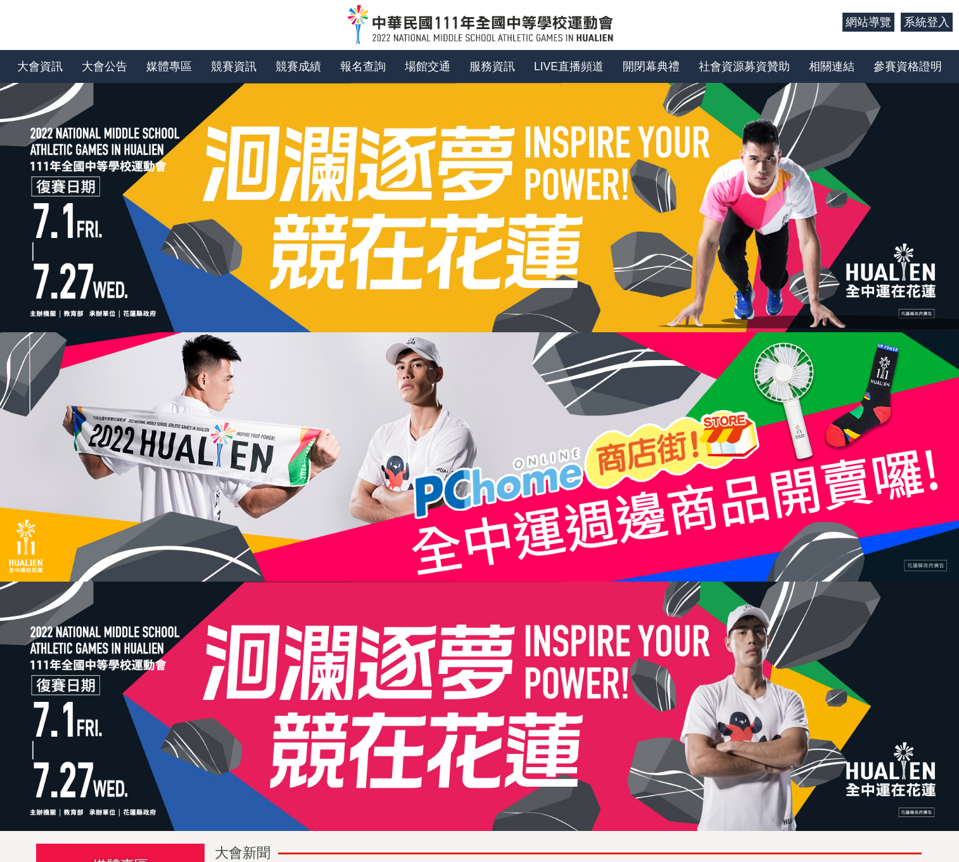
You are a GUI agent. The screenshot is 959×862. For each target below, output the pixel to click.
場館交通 (427, 66)
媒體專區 (169, 66)
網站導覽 (868, 22)
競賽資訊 (234, 66)
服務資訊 (492, 66)
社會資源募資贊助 (744, 66)
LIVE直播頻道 (569, 66)
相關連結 (831, 66)
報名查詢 (363, 66)
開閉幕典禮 (651, 66)
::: (828, 22)
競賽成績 (298, 66)
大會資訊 (40, 66)
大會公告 (104, 66)
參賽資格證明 (907, 66)
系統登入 (926, 22)
